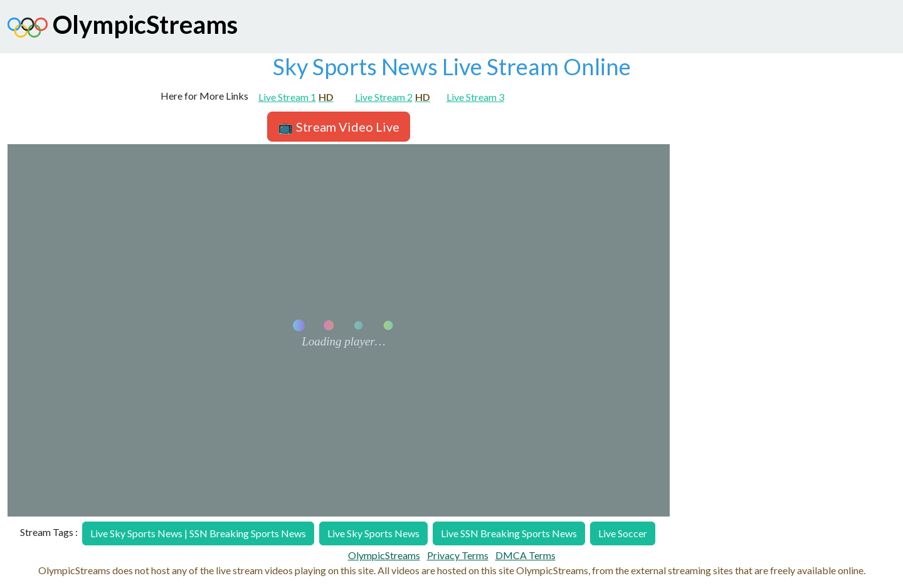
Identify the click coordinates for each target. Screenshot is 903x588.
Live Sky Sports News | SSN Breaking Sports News (198, 533)
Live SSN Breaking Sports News (509, 533)
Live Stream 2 (392, 97)
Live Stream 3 (475, 97)
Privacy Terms (457, 555)
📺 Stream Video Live (338, 126)
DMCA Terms (525, 555)
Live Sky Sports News (373, 533)
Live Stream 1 (296, 97)
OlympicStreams (123, 28)
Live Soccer (622, 533)
